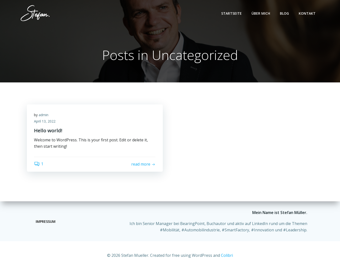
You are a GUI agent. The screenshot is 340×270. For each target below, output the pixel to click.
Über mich (261, 13)
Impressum (45, 221)
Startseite (231, 13)
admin (44, 115)
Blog (284, 13)
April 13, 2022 (45, 121)
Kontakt (307, 13)
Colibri (227, 255)
